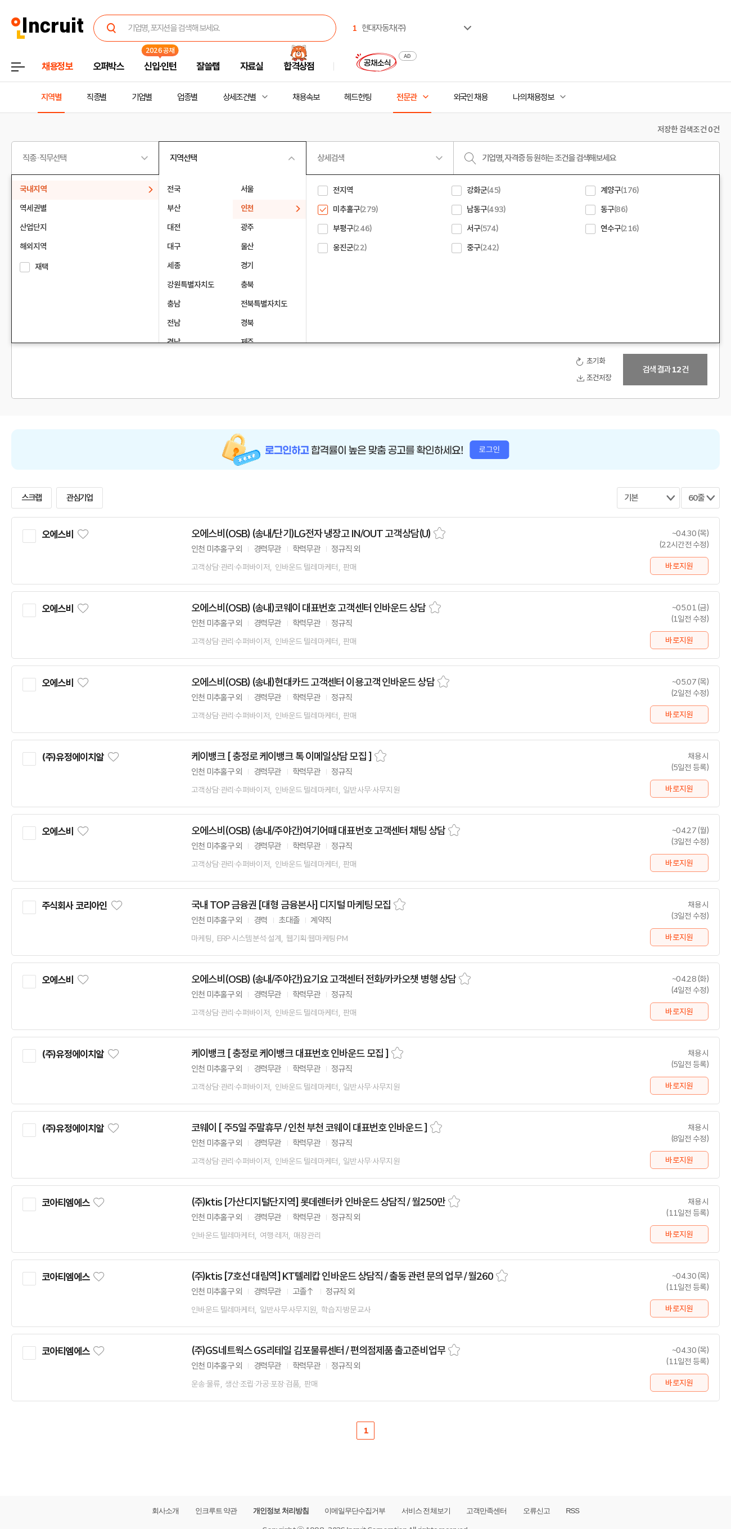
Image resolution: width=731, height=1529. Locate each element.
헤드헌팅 (357, 97)
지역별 (51, 97)
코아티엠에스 (65, 1203)
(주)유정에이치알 (72, 757)
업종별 (187, 97)
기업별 (142, 97)
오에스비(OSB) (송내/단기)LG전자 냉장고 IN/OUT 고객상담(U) (311, 534)
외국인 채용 (470, 97)
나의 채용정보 (533, 97)
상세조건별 (239, 97)
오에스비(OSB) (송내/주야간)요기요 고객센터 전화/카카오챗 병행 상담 (323, 979)
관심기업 (79, 497)
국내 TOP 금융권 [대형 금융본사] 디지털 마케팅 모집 (291, 905)
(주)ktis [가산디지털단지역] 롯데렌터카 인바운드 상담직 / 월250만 (318, 1202)
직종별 (97, 97)
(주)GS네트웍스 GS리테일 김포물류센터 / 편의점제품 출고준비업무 (318, 1350)
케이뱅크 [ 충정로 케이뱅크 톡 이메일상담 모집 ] (281, 756)
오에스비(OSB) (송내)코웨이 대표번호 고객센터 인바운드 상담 (308, 608)
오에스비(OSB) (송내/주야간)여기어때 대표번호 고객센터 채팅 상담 (318, 831)
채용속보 (305, 97)
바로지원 (679, 566)
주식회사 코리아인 (74, 906)
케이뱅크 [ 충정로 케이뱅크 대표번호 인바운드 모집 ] (290, 1053)
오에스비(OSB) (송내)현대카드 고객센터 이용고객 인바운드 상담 (313, 682)
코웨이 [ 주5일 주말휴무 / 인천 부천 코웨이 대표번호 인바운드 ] (309, 1128)
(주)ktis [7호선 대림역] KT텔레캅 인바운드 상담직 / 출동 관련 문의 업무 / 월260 (342, 1276)
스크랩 (31, 497)
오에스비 (58, 534)
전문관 (406, 97)
